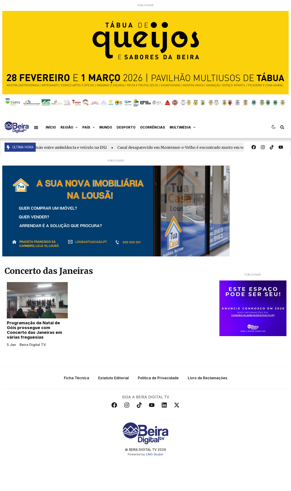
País (88, 127)
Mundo (105, 127)
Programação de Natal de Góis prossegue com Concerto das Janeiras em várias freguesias (34, 362)
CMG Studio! (154, 486)
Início (51, 127)
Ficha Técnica (76, 410)
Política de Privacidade (158, 410)
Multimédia (183, 127)
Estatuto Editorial (113, 410)
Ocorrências (152, 127)
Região (69, 127)
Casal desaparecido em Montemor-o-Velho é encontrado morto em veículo (188, 147)
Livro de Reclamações (207, 410)
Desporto (126, 127)
